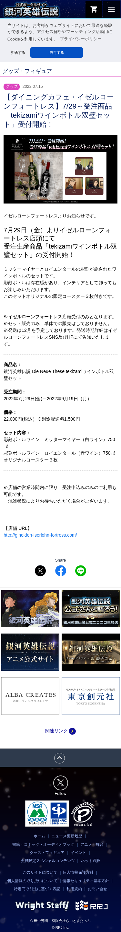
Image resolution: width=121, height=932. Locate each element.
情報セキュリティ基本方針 (86, 880)
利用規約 (74, 888)
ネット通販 (90, 860)
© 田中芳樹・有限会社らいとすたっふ (60, 920)
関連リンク (60, 730)
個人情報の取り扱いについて (32, 880)
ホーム (39, 836)
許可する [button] (57, 52)
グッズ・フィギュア (47, 852)
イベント (78, 852)
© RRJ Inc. (60, 927)
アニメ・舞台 (92, 844)
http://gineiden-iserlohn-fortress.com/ (40, 534)
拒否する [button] (18, 52)
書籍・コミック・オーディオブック (43, 844)
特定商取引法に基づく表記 (37, 888)
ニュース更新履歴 (66, 836)
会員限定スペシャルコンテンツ (48, 860)
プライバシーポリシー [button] (81, 39)
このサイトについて (40, 872)
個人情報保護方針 (78, 872)
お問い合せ (97, 888)
